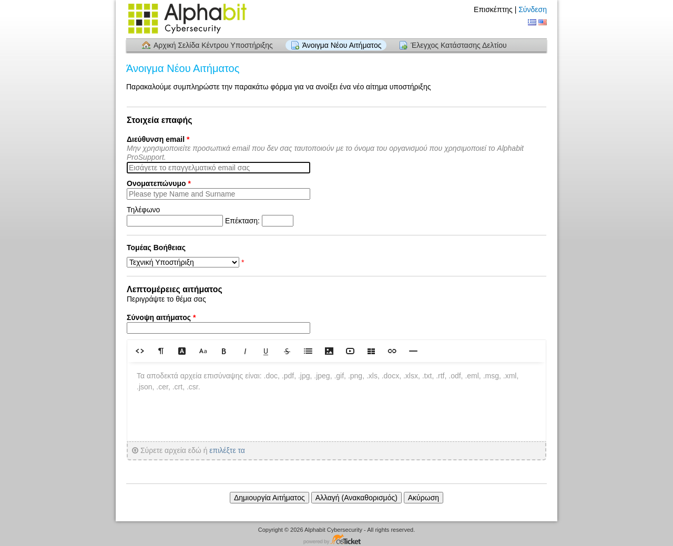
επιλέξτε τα (227, 450)
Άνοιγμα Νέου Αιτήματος (342, 45)
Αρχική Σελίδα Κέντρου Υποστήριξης (213, 45)
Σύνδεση (532, 9)
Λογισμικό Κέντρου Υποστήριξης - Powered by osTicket (336, 540)
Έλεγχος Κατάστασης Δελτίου (458, 45)
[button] (139, 350)
